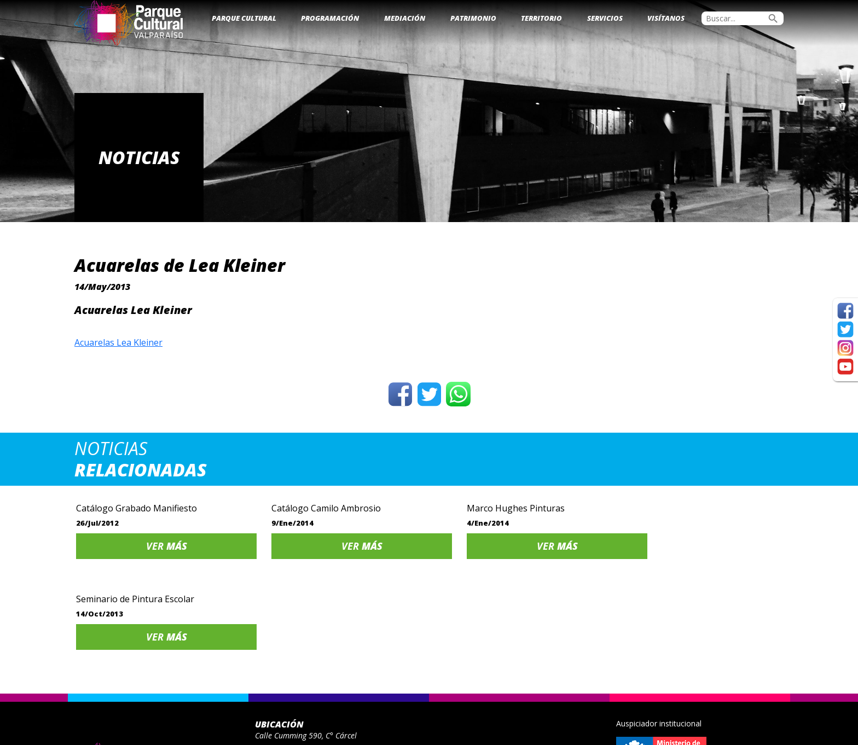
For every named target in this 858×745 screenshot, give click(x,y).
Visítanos (666, 18)
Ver (158, 545)
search (773, 19)
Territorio (541, 18)
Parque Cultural (244, 18)
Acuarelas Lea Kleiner (118, 342)
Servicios (605, 18)
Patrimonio (473, 18)
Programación (330, 18)
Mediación (404, 18)
